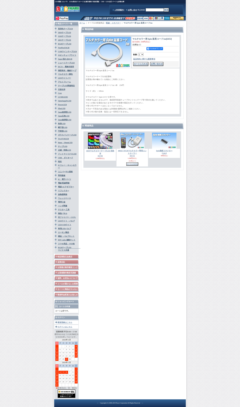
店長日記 (61, 262)
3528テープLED (64, 36)
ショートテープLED (66, 63)
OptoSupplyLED (64, 101)
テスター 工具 (63, 210)
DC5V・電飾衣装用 (66, 67)
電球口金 (61, 202)
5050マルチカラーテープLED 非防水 (100, 153)
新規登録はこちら (65, 322)
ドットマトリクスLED (67, 154)
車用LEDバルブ (64, 229)
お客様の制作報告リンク (68, 267)
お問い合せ (132, 10)
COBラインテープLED (67, 51)
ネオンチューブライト (67, 55)
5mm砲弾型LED (64, 112)
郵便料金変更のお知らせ (68, 295)
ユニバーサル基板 (65, 172)
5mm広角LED (63, 116)
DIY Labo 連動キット (66, 240)
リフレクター (63, 191)
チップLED (62, 146)
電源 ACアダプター (66, 187)
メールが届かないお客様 (68, 284)
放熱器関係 (62, 194)
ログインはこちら (65, 327)
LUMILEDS (63, 97)
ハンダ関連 (62, 206)
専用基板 (61, 175)
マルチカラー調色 (65, 74)
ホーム (82, 23)
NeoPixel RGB (63, 48)
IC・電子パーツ (64, 179)
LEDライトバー (64, 78)
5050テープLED (64, 33)
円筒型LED (62, 131)
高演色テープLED (65, 29)
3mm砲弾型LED (64, 120)
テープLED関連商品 (66, 86)
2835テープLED (64, 40)
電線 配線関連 (63, 183)
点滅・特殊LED (64, 150)
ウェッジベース (64, 198)
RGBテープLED (64, 44)
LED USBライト (64, 225)
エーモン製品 (63, 232)
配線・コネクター (113, 23)
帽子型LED (62, 127)
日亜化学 (61, 89)
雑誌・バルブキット (66, 236)
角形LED (62, 124)
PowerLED (62, 105)
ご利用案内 (119, 10)
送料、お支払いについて (68, 278)
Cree (60, 93)
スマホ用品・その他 (66, 244)
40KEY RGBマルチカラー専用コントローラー (132, 153)
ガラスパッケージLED (67, 135)
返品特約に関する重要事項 (144, 59)
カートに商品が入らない (68, 289)
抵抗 (60, 162)
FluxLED (61, 108)
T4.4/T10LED (63, 139)
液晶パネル (62, 213)
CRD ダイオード (65, 158)
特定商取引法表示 (65, 257)
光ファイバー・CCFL (67, 217)
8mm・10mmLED (65, 143)
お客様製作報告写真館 (67, 273)
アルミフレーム (64, 82)
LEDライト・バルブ (66, 221)
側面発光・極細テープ (67, 70)
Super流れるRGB (65, 59)
